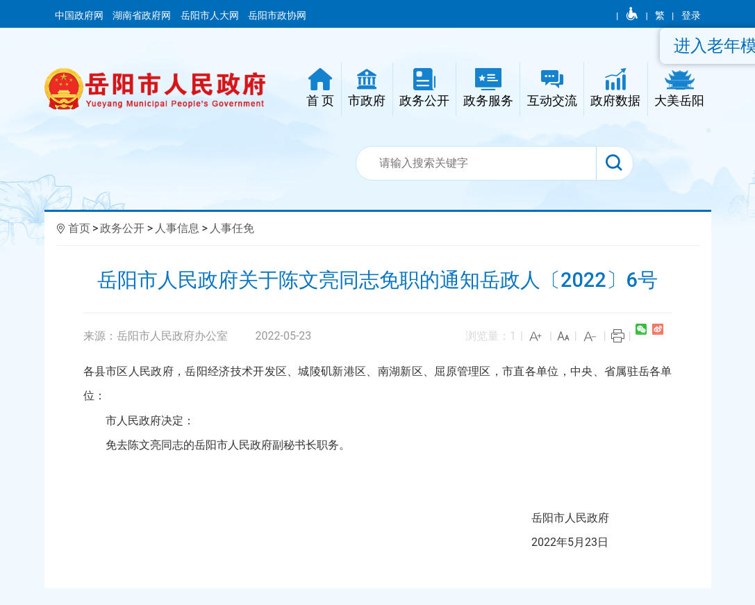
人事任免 (232, 228)
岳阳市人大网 (211, 15)
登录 (691, 15)
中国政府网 (80, 15)
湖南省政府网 (143, 15)
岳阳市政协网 (277, 15)
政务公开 (122, 228)
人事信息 (177, 228)
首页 (79, 228)
